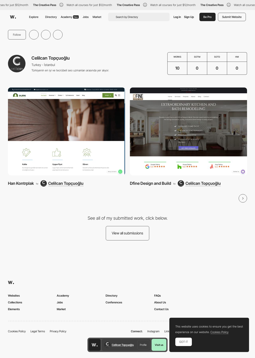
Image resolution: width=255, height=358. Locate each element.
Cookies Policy (17, 331)
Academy (70, 17)
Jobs (86, 17)
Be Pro (207, 17)
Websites (14, 295)
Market (97, 17)
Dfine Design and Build (150, 183)
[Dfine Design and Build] (188, 131)
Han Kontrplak (21, 183)
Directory (51, 17)
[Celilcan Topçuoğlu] (61, 183)
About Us (160, 302)
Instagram (153, 331)
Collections (15, 302)
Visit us (159, 344)
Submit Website (232, 17)
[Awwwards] (13, 17)
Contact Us (161, 309)
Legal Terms (37, 331)
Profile (143, 344)
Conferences (114, 302)
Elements (14, 309)
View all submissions (127, 233)
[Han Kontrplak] (66, 131)
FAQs (157, 295)
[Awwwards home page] (95, 345)
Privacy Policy (58, 331)
